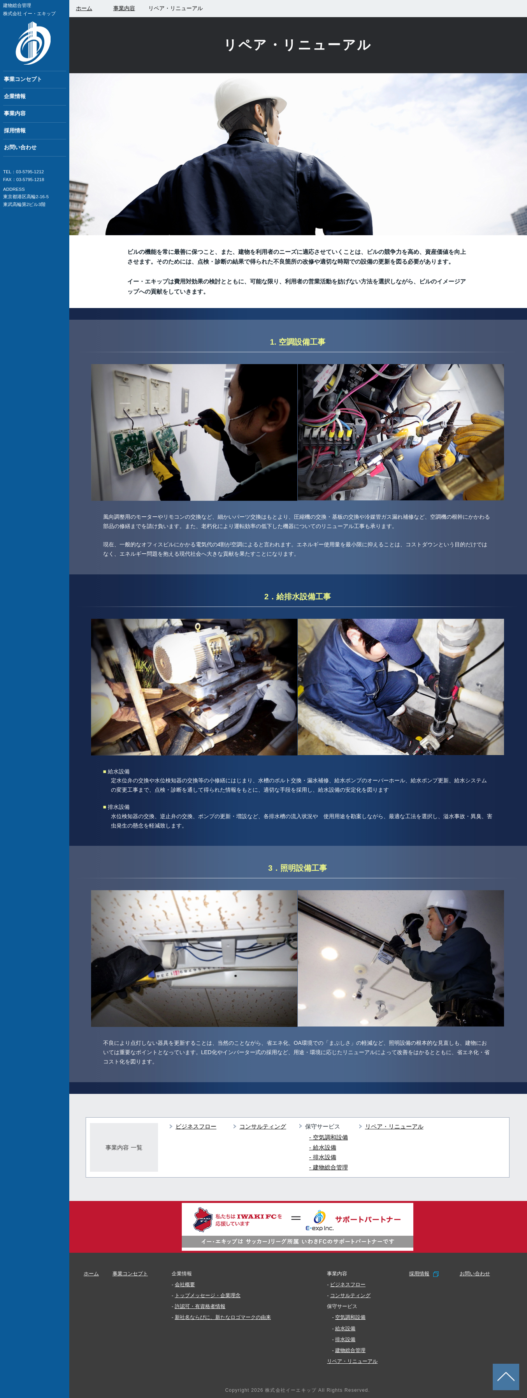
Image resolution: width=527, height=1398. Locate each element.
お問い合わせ (20, 147)
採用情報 (15, 131)
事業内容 (15, 113)
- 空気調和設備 (328, 1137)
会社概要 (185, 1284)
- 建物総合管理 (328, 1167)
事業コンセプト (23, 79)
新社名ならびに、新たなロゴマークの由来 (223, 1317)
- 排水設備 (322, 1157)
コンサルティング (262, 1126)
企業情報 (15, 96)
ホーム (91, 1274)
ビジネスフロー (196, 1126)
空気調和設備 (350, 1317)
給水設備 (345, 1328)
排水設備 (345, 1339)
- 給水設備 (322, 1147)
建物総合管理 (350, 1350)
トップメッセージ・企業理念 (208, 1295)
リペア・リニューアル (394, 1126)
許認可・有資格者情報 (200, 1306)
